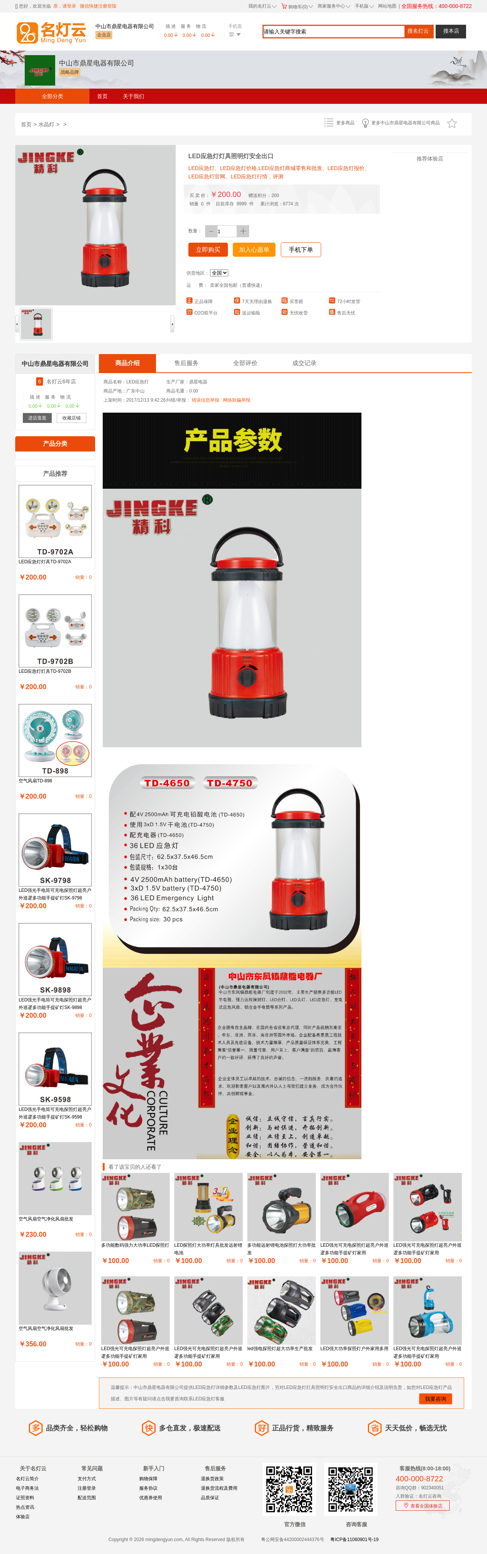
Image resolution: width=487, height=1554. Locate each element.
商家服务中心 (334, 6)
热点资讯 (25, 1507)
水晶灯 (46, 124)
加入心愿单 (254, 249)
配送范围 (87, 1497)
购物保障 (148, 1478)
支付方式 (87, 1478)
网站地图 (387, 6)
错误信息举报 (205, 400)
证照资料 (25, 1497)
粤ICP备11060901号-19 (354, 1539)
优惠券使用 (150, 1497)
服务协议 (148, 1488)
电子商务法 (27, 1488)
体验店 (23, 1516)
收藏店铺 (71, 418)
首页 (102, 96)
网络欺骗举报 (236, 400)
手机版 (363, 6)
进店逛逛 (37, 418)
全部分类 (52, 96)
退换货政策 (212, 1478)
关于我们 (133, 96)
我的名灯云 (262, 6)
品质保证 (210, 1497)
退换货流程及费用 (219, 1488)
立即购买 (208, 249)
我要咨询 (435, 1399)
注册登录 (87, 1488)
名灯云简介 (27, 1478)
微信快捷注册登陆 (98, 6)
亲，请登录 (64, 6)
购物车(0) (297, 7)
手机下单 (301, 249)
